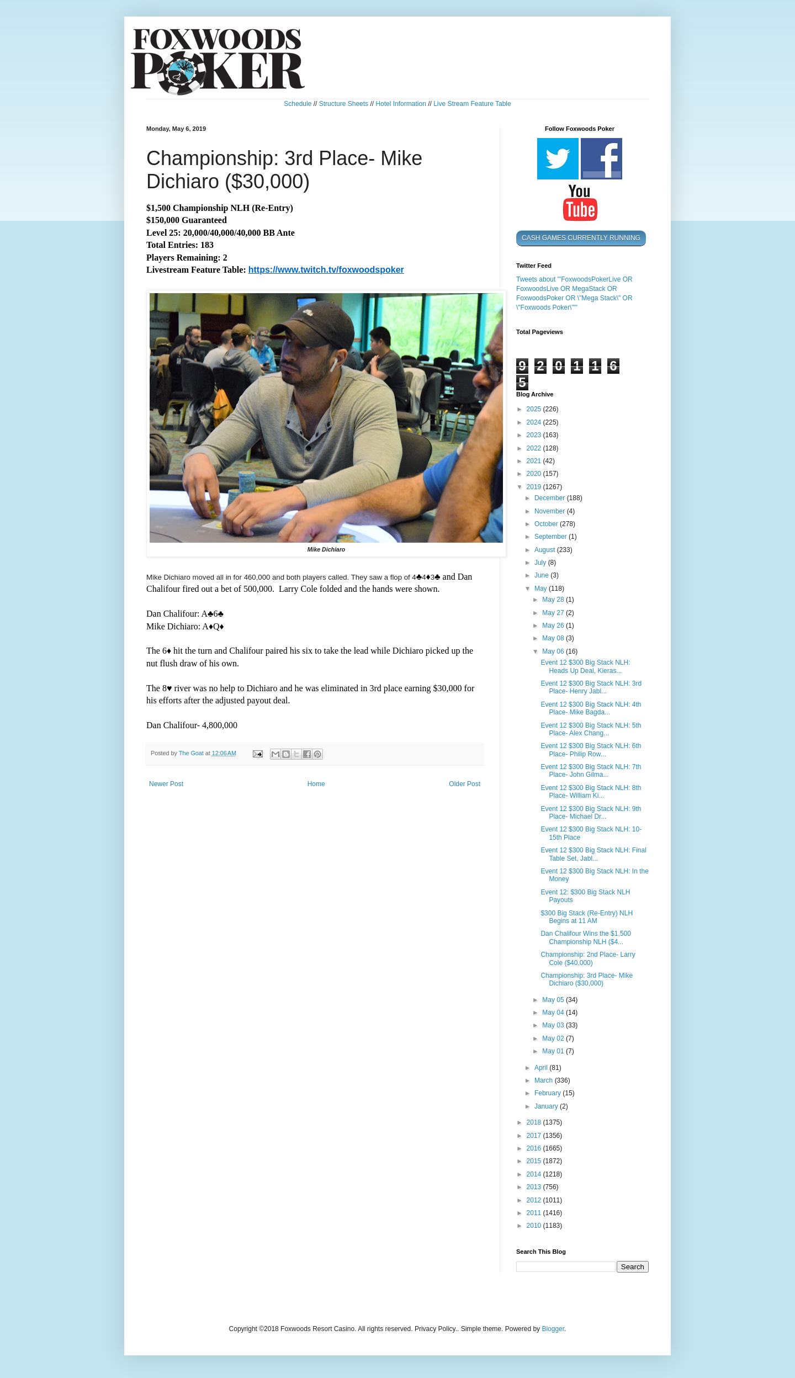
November (550, 511)
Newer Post (166, 784)
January (547, 1106)
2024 (535, 422)
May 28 (554, 599)
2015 (535, 1161)
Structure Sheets (343, 104)
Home (316, 784)
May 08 (554, 638)
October (547, 524)
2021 (535, 461)
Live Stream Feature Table (472, 104)
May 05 (554, 1000)
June (542, 575)
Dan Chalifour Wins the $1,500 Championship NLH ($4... (585, 937)
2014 (535, 1174)
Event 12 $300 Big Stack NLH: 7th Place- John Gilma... (590, 770)
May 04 (554, 1012)
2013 (535, 1187)
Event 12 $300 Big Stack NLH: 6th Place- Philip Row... (590, 749)
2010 (535, 1225)
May (541, 588)
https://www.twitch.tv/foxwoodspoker (326, 269)
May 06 (554, 651)
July (541, 562)
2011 (535, 1213)
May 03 (554, 1025)
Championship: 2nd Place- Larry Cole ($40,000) (587, 958)
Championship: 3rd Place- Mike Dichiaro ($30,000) (586, 979)
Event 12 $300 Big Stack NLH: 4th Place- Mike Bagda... (590, 708)
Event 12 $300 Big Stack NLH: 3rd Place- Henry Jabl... (591, 687)
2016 (535, 1148)
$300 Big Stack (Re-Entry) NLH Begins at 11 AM (586, 917)
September (551, 536)
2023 (535, 435)
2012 (535, 1200)
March (544, 1080)
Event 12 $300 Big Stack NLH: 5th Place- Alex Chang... (590, 729)
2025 (535, 409)
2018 (535, 1122)
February (548, 1093)
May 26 (554, 625)
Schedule (297, 104)
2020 (535, 474)
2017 (535, 1136)
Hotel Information (400, 104)
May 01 (554, 1051)
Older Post (464, 784)
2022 (535, 448)
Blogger (553, 1329)
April (541, 1068)
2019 (535, 487)
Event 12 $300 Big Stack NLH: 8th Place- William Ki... (590, 791)
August (545, 550)
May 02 (554, 1038)
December (550, 498)
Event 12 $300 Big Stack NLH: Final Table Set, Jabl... (593, 854)
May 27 (554, 613)
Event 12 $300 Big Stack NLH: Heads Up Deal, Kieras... (585, 666)
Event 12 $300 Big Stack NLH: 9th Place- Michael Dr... (590, 812)
